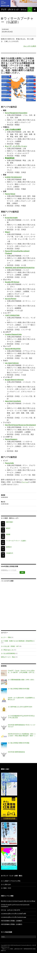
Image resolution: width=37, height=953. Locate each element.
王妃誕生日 (9, 553)
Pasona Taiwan (10, 194)
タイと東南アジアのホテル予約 (10, 881)
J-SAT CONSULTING (12, 315)
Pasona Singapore (11, 439)
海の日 (18, 503)
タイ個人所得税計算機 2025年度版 (18, 743)
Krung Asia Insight (11, 217)
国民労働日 (9, 522)
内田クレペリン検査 (7, 949)
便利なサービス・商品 (8, 657)
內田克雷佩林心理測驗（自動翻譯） (12, 921)
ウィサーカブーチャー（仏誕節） (16, 540)
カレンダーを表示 (29, 46)
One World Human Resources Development (20, 425)
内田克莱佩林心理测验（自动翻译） (12, 924)
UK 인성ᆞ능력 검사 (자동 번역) (10, 910)
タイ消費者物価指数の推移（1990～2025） (21, 679)
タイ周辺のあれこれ (7, 650)
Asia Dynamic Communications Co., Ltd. (24, 945)
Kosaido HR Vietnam (12, 282)
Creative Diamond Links (13, 334)
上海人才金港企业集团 (13, 129)
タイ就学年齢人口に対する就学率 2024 (20, 707)
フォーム (25, 482)
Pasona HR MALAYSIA (13, 348)
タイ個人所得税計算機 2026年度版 (18, 688)
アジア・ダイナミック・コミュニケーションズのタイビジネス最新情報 (14, 9)
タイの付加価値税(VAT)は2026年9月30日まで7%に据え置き (21, 716)
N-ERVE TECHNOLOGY (13, 177)
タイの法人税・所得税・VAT (10, 646)
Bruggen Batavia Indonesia (14, 379)
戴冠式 (8, 528)
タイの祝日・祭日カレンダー (10, 518)
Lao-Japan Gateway (12, 363)
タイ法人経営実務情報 (8, 653)
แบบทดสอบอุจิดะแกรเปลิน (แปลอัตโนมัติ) (13, 913)
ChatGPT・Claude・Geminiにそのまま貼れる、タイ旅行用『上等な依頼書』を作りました (22, 671)
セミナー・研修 (6, 637)
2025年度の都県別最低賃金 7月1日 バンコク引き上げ (21, 725)
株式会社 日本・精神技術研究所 (23, 949)
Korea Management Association (16, 113)
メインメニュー (34, 9)
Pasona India (9, 463)
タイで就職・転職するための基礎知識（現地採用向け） (18, 641)
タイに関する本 (6, 884)
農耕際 (18, 496)
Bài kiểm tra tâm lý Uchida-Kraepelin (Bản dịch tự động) (18, 901)
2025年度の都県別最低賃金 (16, 752)
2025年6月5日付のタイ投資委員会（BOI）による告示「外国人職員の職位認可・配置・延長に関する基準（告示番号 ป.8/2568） (22, 735)
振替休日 (9, 547)
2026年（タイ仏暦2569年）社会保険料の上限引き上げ (21, 698)
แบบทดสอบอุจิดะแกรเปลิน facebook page (13, 917)
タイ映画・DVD (6, 888)
